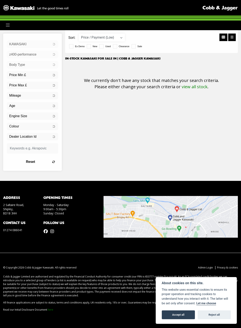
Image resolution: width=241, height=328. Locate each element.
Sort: (71, 37)
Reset (40, 161)
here (50, 309)
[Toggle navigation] (7, 25)
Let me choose (206, 303)
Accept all (178, 314)
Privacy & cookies (227, 267)
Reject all (214, 314)
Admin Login (205, 267)
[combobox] (32, 44)
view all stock (194, 86)
